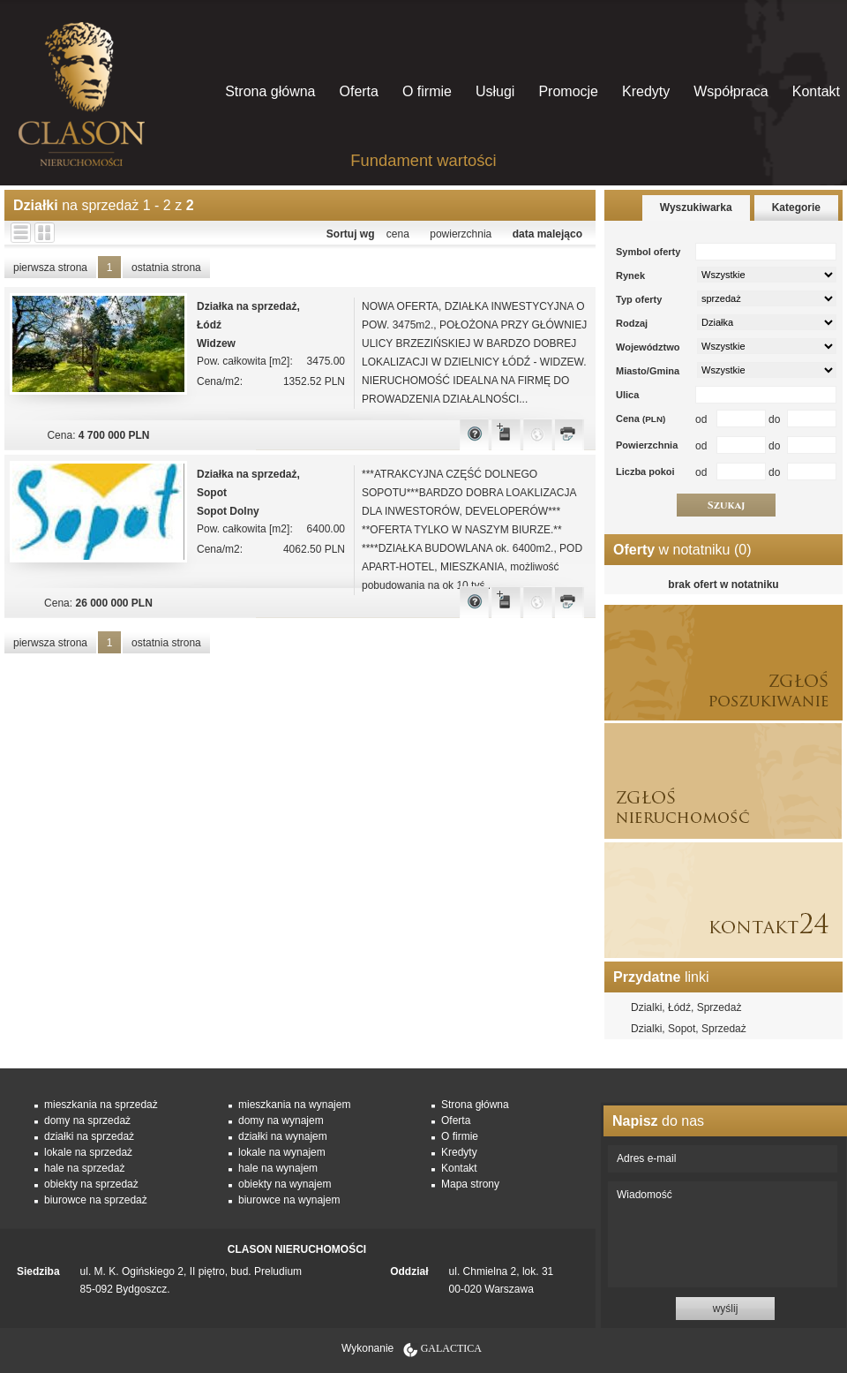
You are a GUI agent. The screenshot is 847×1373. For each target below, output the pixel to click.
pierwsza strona (50, 267)
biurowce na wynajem (289, 1200)
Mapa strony (470, 1184)
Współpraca (730, 91)
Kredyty (646, 91)
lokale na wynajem (282, 1152)
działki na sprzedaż (89, 1136)
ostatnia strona (166, 267)
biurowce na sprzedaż (95, 1200)
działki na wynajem (282, 1136)
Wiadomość (722, 1234)
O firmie (427, 91)
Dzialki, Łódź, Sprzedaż (686, 1007)
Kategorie (796, 207)
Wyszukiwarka (696, 207)
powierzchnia (460, 234)
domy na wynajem (281, 1120)
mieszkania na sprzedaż (101, 1104)
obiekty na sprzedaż (91, 1184)
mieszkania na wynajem (294, 1104)
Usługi (495, 91)
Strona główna (270, 91)
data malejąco (547, 234)
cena (397, 234)
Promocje (568, 91)
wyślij (725, 1308)
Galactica (451, 1348)
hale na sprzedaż (84, 1168)
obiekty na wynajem (284, 1184)
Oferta (358, 91)
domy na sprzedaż (87, 1120)
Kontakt (816, 91)
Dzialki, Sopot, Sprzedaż (688, 1028)
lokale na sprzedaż (88, 1152)
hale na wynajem (278, 1168)
